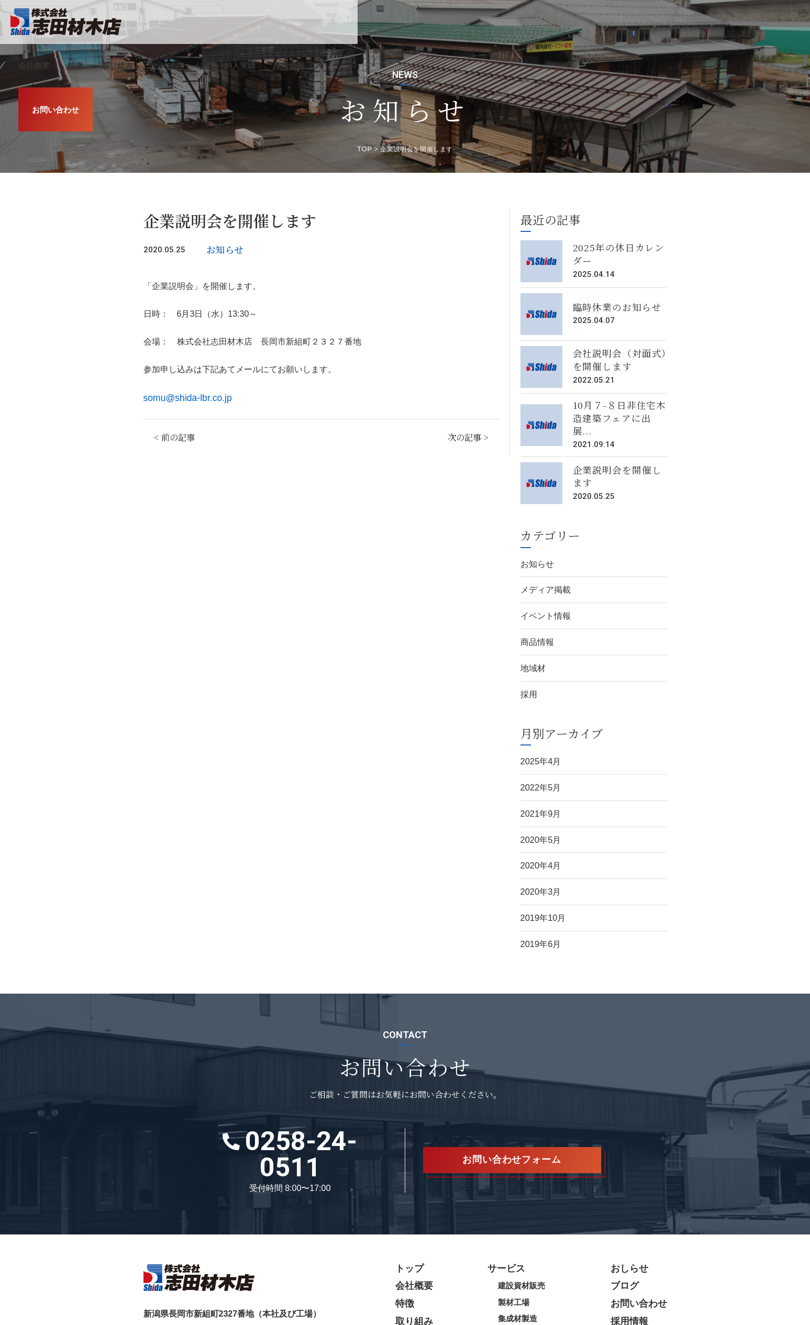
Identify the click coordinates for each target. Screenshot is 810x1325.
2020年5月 (539, 813)
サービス (579, 22)
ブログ (629, 1224)
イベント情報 (544, 599)
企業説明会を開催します (617, 462)
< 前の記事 (173, 431)
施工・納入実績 (640, 22)
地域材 (532, 648)
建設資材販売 (532, 1224)
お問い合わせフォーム (512, 1112)
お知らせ (223, 246)
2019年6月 (539, 912)
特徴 (488, 22)
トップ (427, 1207)
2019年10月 (541, 887)
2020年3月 (539, 862)
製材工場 (524, 1239)
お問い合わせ (772, 22)
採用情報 (702, 22)
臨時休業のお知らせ (612, 304)
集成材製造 (528, 1255)
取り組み (530, 22)
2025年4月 (539, 738)
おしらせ (633, 1207)
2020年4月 (539, 837)
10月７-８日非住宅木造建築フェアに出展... (619, 409)
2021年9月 (539, 788)
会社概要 (446, 22)
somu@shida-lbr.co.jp (183, 392)
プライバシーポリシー (174, 1316)
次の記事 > (469, 431)
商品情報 (536, 623)
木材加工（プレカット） (550, 1271)
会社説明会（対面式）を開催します (617, 357)
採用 (528, 673)
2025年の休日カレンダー (618, 251)
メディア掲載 (544, 574)
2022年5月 (539, 763)
